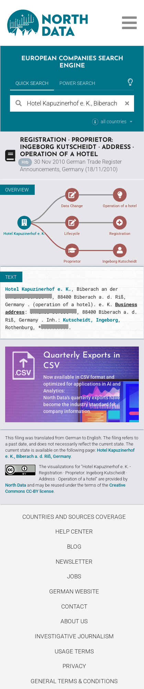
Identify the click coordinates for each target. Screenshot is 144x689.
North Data (15, 485)
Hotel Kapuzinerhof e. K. (38, 289)
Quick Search (31, 83)
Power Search (77, 83)
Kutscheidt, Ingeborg (90, 319)
